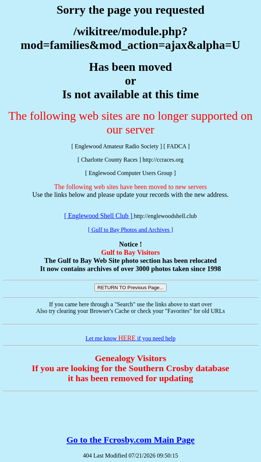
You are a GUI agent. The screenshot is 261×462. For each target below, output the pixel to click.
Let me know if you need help (130, 338)
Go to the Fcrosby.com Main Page (130, 440)
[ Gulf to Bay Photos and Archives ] (130, 230)
